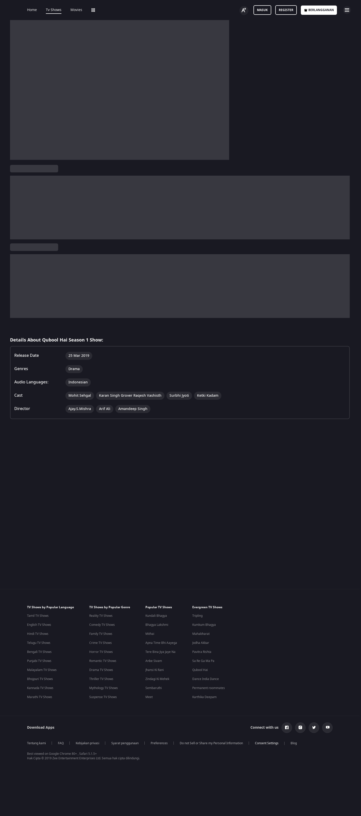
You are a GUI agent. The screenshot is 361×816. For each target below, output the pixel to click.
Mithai (149, 607)
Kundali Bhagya (156, 589)
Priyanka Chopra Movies (216, 779)
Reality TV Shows (101, 589)
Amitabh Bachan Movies (216, 761)
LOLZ (146, 10)
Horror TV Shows (101, 626)
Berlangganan (319, 10)
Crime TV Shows (100, 617)
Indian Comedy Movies (43, 752)
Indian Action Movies (41, 761)
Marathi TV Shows (39, 671)
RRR (253, 761)
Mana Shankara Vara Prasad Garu (275, 788)
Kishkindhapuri (261, 779)
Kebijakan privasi (87, 717)
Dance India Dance (205, 653)
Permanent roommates (208, 662)
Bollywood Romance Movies (46, 779)
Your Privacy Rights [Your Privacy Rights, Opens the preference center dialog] (276, 804)
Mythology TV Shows (103, 662)
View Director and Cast (29, 243)
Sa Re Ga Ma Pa (203, 635)
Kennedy (257, 752)
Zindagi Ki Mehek (157, 653)
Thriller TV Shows (101, 653)
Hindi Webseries (150, 743)
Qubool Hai (200, 644)
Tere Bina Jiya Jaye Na (160, 626)
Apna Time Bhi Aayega (161, 617)
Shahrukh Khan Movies (215, 770)
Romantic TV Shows (102, 635)
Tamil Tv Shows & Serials (98, 752)
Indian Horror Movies (42, 743)
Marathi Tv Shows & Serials (100, 770)
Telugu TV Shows (38, 617)
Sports (164, 10)
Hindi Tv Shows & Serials (98, 743)
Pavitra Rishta (201, 626)
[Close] (352, 804)
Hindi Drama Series (152, 770)
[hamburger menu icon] (347, 10)
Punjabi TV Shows (39, 635)
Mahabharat (201, 607)
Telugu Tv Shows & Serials (99, 761)
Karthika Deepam (204, 671)
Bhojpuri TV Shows (40, 653)
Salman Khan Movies (213, 752)
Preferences (159, 717)
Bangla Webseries (151, 779)
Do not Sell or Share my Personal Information (211, 717)
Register (286, 10)
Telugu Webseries (151, 761)
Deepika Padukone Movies (217, 743)
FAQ (61, 717)
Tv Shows (53, 10)
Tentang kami (36, 717)
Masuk (262, 10)
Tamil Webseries (150, 752)
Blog (294, 717)
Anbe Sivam (153, 635)
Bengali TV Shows (39, 626)
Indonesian (52, 213)
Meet (149, 671)
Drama (87, 213)
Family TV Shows (100, 607)
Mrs (253, 770)
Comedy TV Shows (102, 598)
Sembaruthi (153, 662)
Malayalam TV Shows (42, 644)
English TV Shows (39, 598)
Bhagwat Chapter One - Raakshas (274, 743)
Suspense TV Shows (103, 671)
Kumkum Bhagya (204, 598)
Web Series (100, 10)
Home (32, 10)
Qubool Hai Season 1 (30, 185)
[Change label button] (243, 10)
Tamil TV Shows (38, 589)
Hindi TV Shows (37, 607)
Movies (76, 10)
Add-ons (126, 10)
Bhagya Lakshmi (156, 598)
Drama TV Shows (101, 644)
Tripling (197, 589)
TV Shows (83, 184)
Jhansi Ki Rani (154, 644)
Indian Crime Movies (41, 770)
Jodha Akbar (200, 617)
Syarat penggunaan (125, 717)
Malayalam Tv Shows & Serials (102, 779)
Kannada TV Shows (40, 662)
